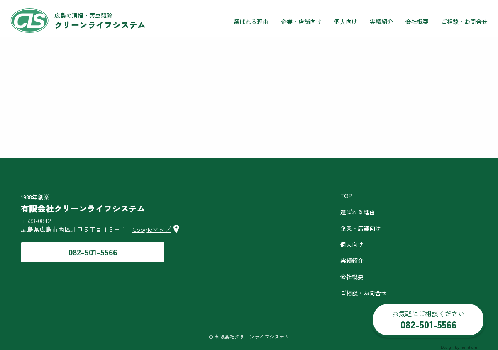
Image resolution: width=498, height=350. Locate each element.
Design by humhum (459, 347)
